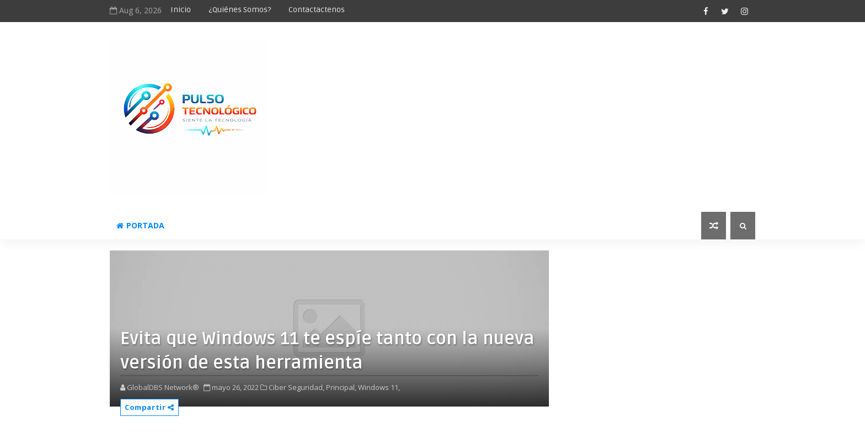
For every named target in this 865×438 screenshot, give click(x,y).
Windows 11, (379, 387)
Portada (140, 225)
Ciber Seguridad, (296, 387)
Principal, (341, 387)
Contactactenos (317, 9)
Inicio (180, 9)
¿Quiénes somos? (240, 9)
